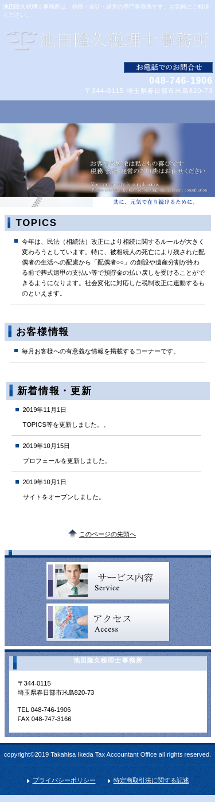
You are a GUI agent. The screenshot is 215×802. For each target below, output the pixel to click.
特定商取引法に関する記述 (151, 780)
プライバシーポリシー (64, 780)
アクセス (108, 622)
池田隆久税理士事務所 (107, 40)
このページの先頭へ (107, 534)
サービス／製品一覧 (108, 581)
